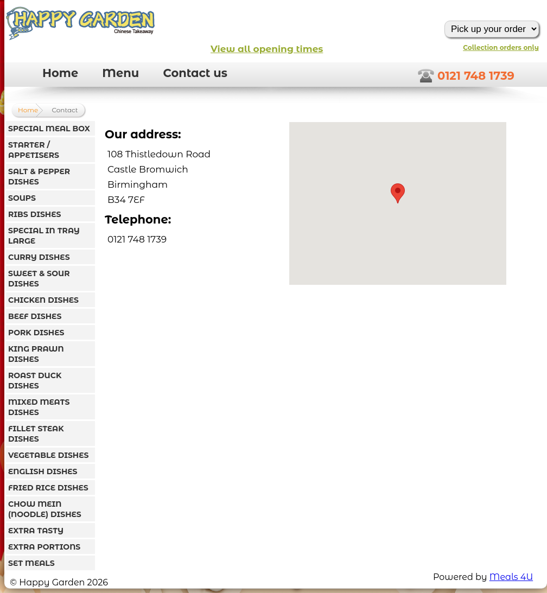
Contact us (195, 73)
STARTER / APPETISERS (33, 150)
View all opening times (267, 48)
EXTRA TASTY (35, 530)
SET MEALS (31, 563)
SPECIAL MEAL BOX (49, 128)
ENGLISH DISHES (42, 471)
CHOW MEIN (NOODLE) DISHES (44, 509)
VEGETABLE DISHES (48, 455)
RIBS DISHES (34, 214)
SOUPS (22, 198)
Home (60, 73)
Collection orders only (501, 47)
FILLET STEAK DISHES (36, 434)
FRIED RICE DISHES (48, 488)
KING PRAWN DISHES (36, 354)
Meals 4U (511, 577)
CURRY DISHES (39, 257)
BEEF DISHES (34, 316)
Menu (120, 73)
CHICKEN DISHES (43, 300)
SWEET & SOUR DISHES (38, 279)
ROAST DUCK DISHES (34, 381)
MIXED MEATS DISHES (38, 407)
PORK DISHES (36, 332)
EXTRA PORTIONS (44, 547)
